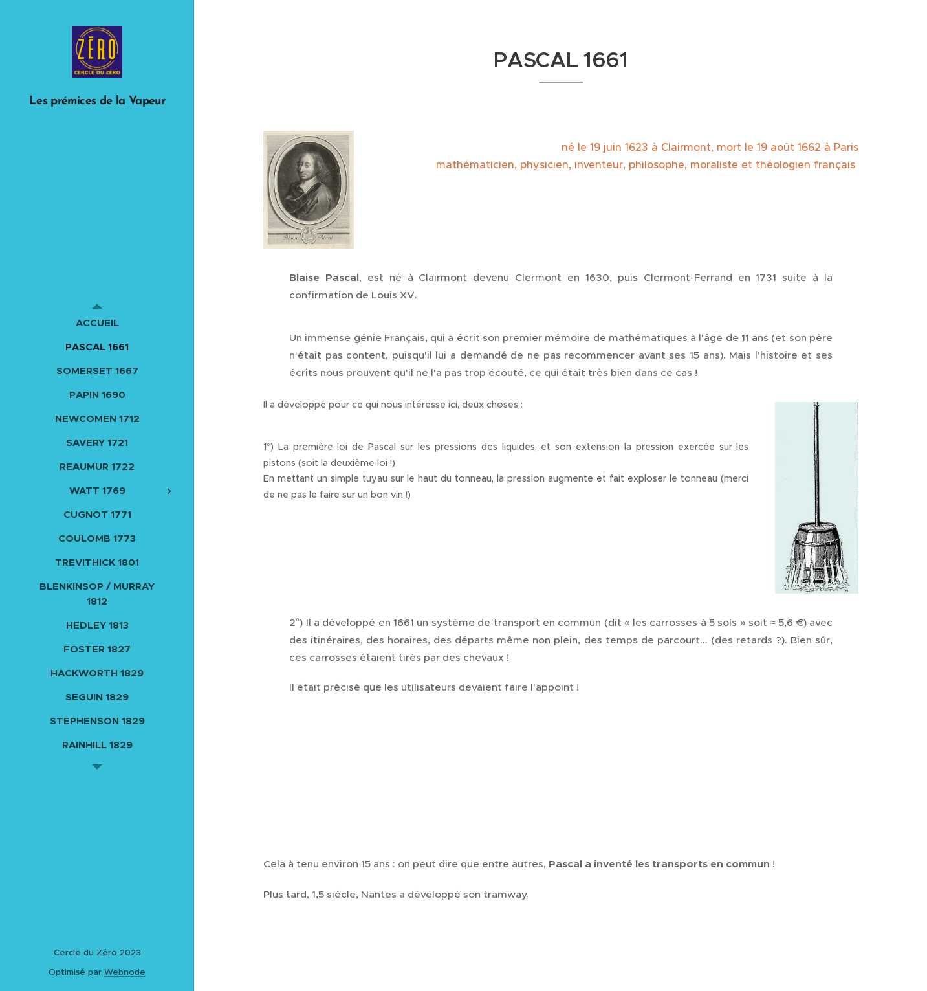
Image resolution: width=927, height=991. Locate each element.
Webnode (125, 971)
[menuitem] (97, 322)
